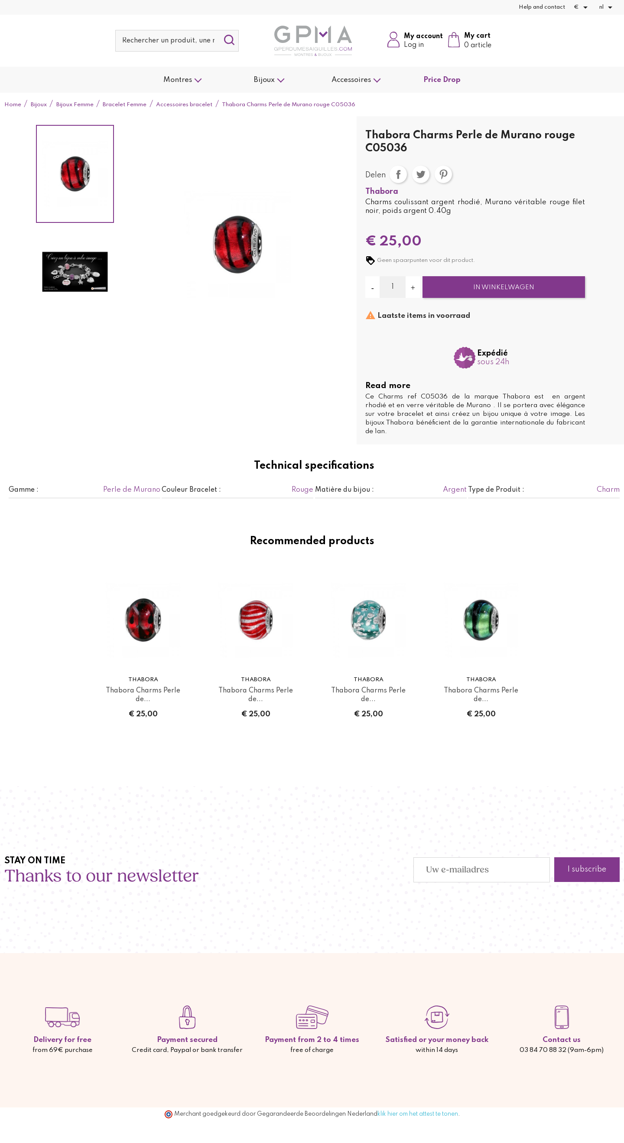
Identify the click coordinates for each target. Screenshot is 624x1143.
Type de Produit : (496, 490)
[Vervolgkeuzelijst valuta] (582, 7)
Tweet (420, 174)
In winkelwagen (503, 287)
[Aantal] (392, 287)
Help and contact (542, 7)
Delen (398, 174)
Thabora (381, 192)
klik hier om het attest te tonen (417, 1114)
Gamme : (24, 490)
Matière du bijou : (344, 490)
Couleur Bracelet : (191, 490)
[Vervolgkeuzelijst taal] (607, 7)
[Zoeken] (177, 41)
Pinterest (443, 174)
